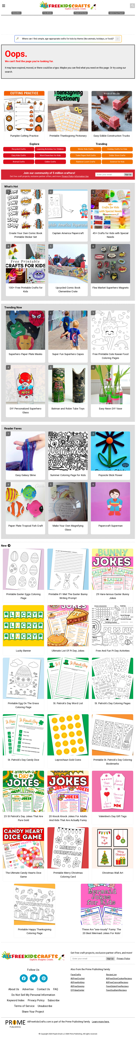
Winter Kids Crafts (86, 149)
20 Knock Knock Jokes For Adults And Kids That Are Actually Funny (68, 818)
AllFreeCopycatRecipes (117, 982)
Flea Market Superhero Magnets (110, 287)
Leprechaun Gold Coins (68, 759)
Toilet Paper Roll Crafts (86, 155)
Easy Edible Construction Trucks (112, 135)
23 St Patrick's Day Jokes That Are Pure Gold (23, 818)
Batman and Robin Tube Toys (67, 408)
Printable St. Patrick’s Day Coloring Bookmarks (112, 761)
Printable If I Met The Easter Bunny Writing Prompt (68, 596)
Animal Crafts (19, 162)
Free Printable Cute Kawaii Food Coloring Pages (110, 356)
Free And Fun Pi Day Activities (113, 650)
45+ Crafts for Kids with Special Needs (110, 235)
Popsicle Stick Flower (110, 475)
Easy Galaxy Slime (25, 475)
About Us (13, 989)
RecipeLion (111, 974)
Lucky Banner (23, 650)
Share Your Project (33, 1011)
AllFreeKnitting (77, 982)
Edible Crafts (50, 162)
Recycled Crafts (19, 149)
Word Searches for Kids (50, 155)
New (5, 545)
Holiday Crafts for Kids (117, 149)
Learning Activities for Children (50, 149)
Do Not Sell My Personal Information (33, 994)
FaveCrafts (76, 974)
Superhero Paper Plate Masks (25, 354)
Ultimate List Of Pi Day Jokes (68, 650)
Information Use (81, 176)
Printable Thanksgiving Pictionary (68, 135)
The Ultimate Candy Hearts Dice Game (23, 874)
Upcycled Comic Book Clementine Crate (68, 289)
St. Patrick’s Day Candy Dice (23, 759)
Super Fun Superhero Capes (68, 354)
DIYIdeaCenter (77, 990)
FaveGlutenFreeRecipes (117, 986)
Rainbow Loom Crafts (85, 162)
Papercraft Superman (110, 525)
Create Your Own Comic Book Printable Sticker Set (25, 235)
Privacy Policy (68, 176)
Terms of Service (24, 1006)
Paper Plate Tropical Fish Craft (25, 525)
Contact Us (43, 989)
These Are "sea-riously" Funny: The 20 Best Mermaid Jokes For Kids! (101, 931)
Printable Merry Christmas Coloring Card (68, 874)
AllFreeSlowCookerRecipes (119, 978)
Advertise (28, 989)
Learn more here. (101, 1021)
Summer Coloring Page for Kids (68, 475)
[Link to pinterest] (44, 978)
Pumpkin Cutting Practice (24, 135)
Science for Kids (117, 162)
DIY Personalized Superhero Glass (25, 410)
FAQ (55, 989)
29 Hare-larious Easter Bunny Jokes (112, 596)
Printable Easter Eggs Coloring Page (23, 596)
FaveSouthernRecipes (116, 990)
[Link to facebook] (24, 978)
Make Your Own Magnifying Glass (67, 527)
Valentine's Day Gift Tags (113, 816)
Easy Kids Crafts (19, 155)
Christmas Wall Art (112, 872)
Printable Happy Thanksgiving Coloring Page (34, 931)
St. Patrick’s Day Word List (68, 703)
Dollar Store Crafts (117, 155)
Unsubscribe (45, 1006)
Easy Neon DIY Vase (110, 408)
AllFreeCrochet (78, 978)
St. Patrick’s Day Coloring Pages (112, 703)
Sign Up (128, 175)
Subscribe (53, 1000)
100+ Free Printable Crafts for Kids (26, 289)
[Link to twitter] (34, 978)
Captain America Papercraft (68, 233)
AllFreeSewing (77, 986)
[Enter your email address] (88, 958)
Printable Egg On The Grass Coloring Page (23, 705)
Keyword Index (15, 1000)
